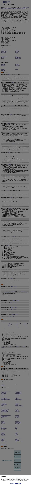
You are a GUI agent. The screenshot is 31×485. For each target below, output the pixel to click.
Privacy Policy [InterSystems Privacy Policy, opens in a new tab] (19, 482)
